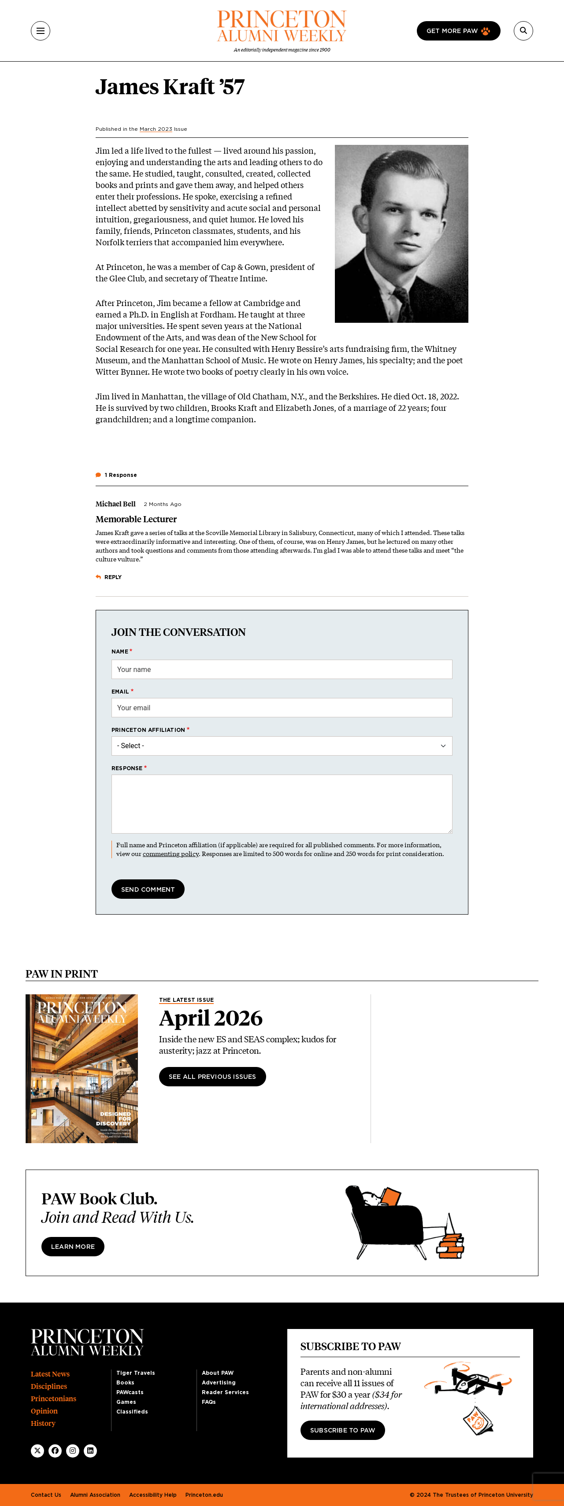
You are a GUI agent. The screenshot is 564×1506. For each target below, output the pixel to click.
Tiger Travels (135, 1373)
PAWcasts (130, 1392)
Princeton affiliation (148, 730)
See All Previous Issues (212, 1077)
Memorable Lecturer (136, 519)
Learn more (73, 1247)
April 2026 (211, 1018)
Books (125, 1382)
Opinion (44, 1411)
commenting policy (171, 853)
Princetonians (53, 1399)
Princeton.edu (204, 1495)
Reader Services (225, 1392)
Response (127, 768)
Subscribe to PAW (342, 1431)
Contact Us (46, 1495)
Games (126, 1402)
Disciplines (49, 1386)
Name (119, 651)
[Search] (523, 31)
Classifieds (132, 1411)
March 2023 (156, 129)
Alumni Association (95, 1495)
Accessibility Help (153, 1495)
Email (120, 691)
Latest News (50, 1374)
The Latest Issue (186, 1000)
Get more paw (452, 31)
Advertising (219, 1382)
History (43, 1423)
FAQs (209, 1402)
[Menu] (40, 31)
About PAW (218, 1373)
